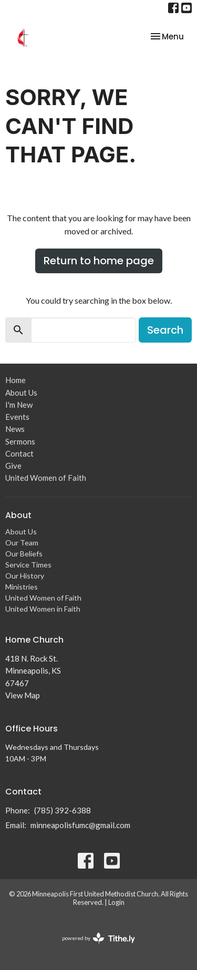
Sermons (20, 441)
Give (13, 465)
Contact (19, 453)
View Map (22, 695)
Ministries (21, 586)
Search (165, 330)
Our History (24, 575)
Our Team (21, 542)
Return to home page (99, 260)
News (15, 429)
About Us (21, 392)
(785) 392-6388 (62, 810)
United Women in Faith (42, 608)
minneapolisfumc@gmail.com (80, 825)
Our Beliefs (24, 553)
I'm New (19, 404)
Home (15, 380)
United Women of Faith (45, 477)
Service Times (28, 564)
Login (116, 902)
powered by (98, 938)
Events (17, 416)
